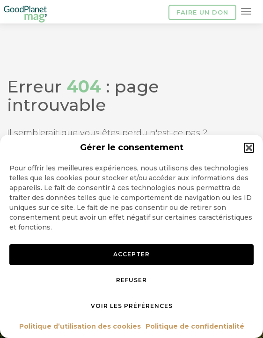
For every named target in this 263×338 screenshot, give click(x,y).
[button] (249, 148)
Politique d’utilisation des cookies (80, 326)
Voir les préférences (132, 305)
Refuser (131, 280)
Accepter (131, 254)
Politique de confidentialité (195, 326)
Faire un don (202, 12)
